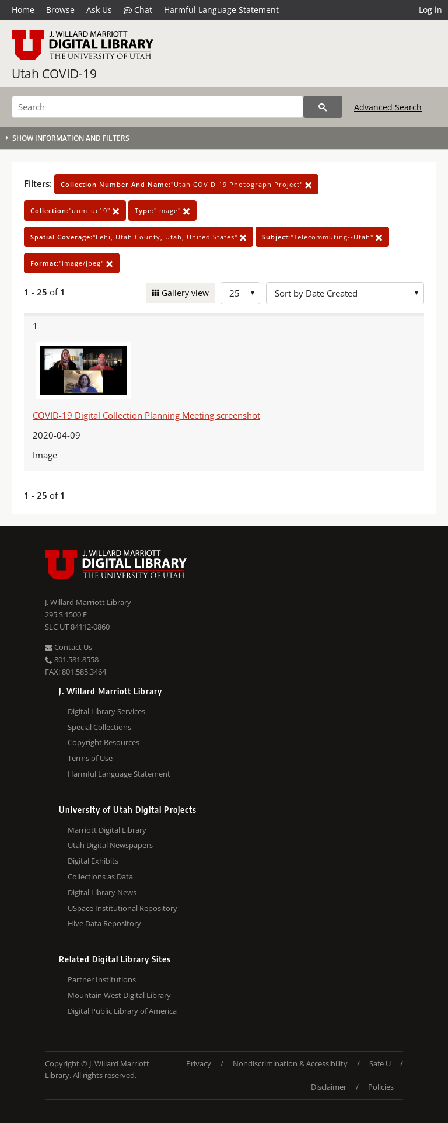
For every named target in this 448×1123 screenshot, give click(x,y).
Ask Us (99, 9)
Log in (430, 9)
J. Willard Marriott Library (88, 602)
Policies (381, 1087)
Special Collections (99, 727)
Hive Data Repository (104, 923)
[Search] (157, 107)
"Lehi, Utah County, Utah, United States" (138, 236)
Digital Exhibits (93, 861)
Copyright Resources (103, 742)
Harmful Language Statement (221, 9)
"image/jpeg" (71, 263)
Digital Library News (102, 892)
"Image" (162, 210)
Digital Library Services (106, 711)
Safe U (380, 1063)
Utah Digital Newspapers (110, 845)
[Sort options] (345, 293)
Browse (60, 9)
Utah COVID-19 (54, 73)
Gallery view (184, 292)
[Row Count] (240, 293)
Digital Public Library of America (122, 1011)
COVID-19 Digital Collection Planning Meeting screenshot (146, 415)
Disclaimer (328, 1087)
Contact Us (68, 647)
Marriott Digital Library (107, 830)
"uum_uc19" (75, 210)
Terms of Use (90, 758)
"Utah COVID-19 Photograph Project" (186, 184)
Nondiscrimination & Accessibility (290, 1063)
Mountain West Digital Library (119, 995)
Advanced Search (388, 107)
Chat (138, 10)
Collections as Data (100, 876)
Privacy (198, 1063)
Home (23, 9)
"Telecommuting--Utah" (322, 236)
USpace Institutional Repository (122, 908)
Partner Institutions (102, 979)
